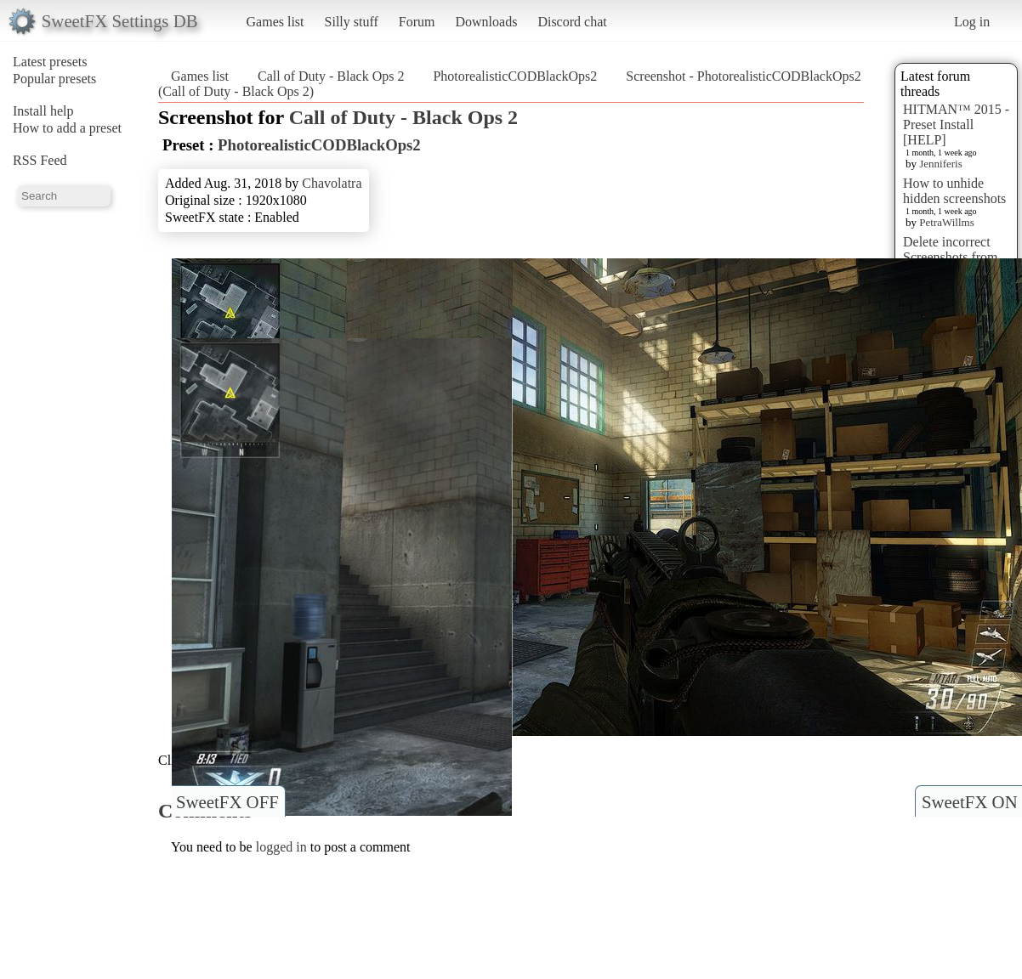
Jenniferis (940, 163)
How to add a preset (67, 128)
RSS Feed (40, 160)
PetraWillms (946, 222)
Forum (417, 21)
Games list (275, 21)
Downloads (486, 21)
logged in (281, 847)
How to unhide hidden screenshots (954, 191)
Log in (972, 21)
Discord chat (571, 21)
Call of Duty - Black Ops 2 (331, 76)
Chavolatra (331, 183)
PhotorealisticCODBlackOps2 (515, 76)
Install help (43, 111)
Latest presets (50, 61)
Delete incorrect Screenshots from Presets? (950, 257)
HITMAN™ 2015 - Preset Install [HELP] (956, 124)
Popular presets (54, 78)
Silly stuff (351, 21)
